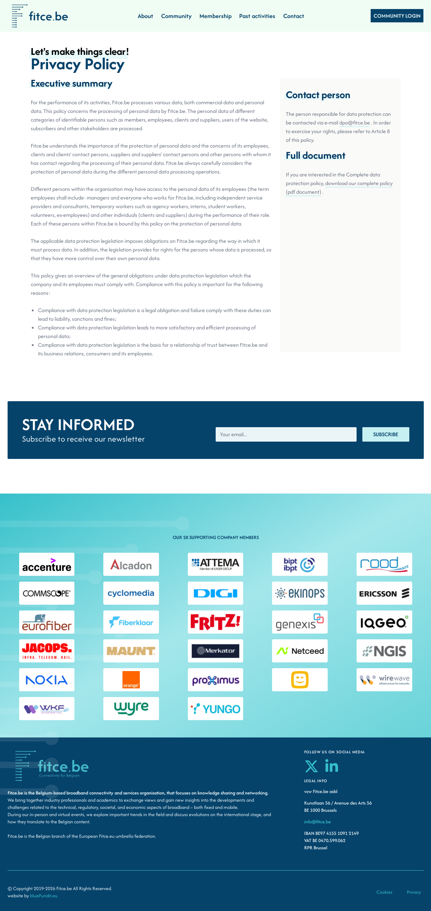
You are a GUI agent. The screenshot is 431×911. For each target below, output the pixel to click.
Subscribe (385, 434)
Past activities (257, 16)
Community (176, 16)
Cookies (384, 892)
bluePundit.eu (43, 895)
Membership (215, 16)
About (145, 16)
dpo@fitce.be (354, 122)
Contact (293, 16)
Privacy (414, 892)
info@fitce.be (317, 821)
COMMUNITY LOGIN (397, 15)
